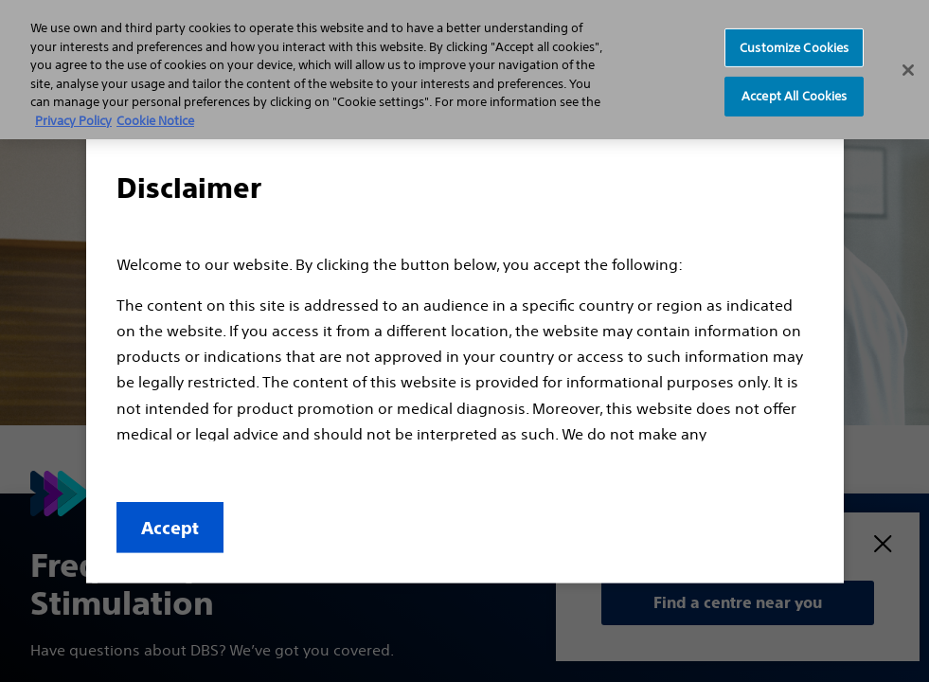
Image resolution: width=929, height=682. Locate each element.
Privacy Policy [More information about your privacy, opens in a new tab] (73, 121)
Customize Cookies (794, 47)
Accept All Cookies (794, 96)
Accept (170, 528)
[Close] (908, 70)
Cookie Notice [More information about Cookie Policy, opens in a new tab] (155, 121)
